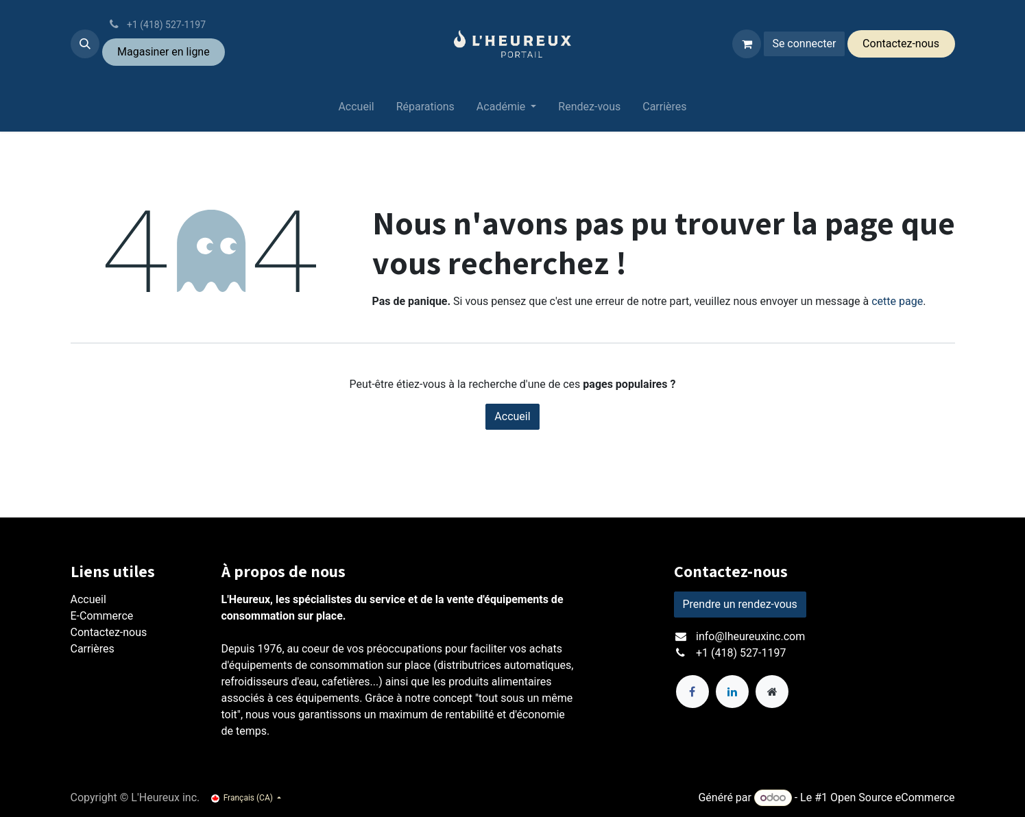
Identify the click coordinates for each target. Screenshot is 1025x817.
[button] (85, 43)
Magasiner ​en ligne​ (163, 51)
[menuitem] (356, 110)
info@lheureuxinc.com (750, 636)
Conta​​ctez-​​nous (901, 43)
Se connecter (804, 43)
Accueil (512, 416)
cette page (897, 301)
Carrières (92, 648)
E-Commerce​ (102, 615)
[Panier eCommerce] (746, 43)
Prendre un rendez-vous (740, 604)
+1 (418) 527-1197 (741, 652)
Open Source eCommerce (892, 797)
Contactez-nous (109, 632)
